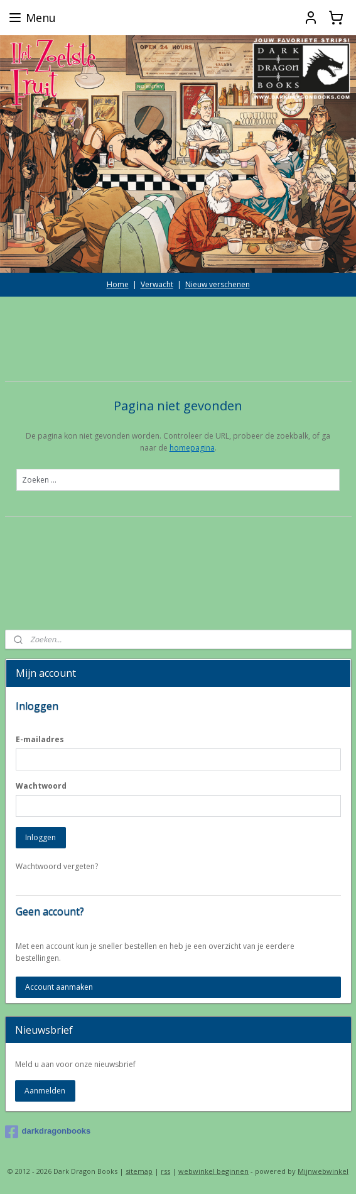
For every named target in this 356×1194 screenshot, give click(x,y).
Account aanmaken (59, 987)
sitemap (139, 1171)
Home (118, 284)
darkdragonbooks (48, 1131)
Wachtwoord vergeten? (57, 866)
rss (165, 1171)
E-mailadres (40, 739)
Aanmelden (44, 1090)
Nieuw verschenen (217, 284)
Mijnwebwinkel (323, 1171)
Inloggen (40, 837)
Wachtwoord (41, 785)
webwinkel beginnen (213, 1171)
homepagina (192, 447)
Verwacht (157, 284)
